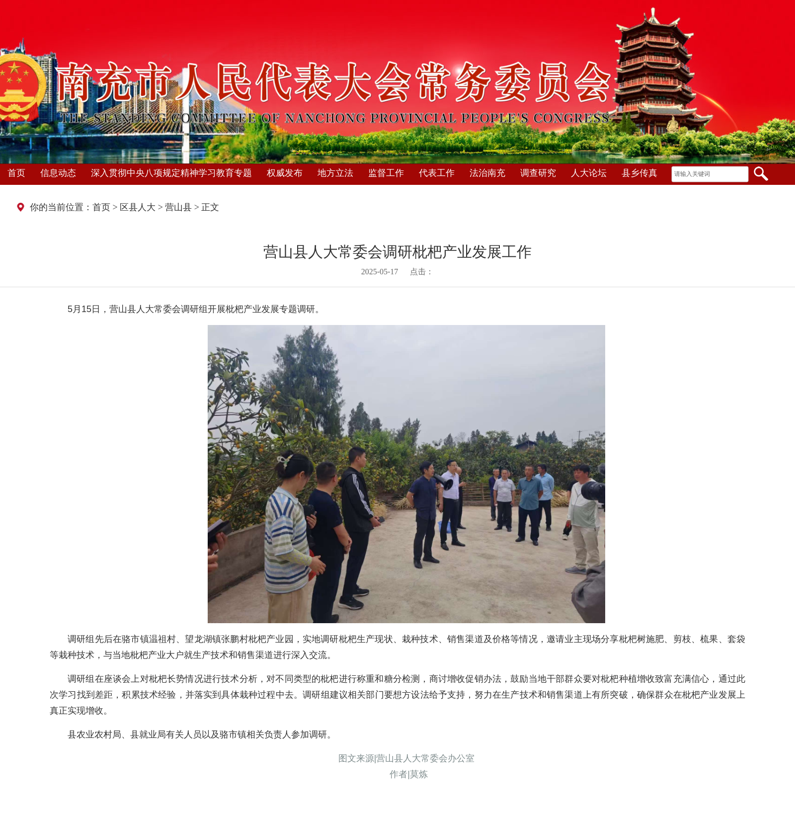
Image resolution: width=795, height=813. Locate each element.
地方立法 (335, 173)
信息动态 (58, 173)
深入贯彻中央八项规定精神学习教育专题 (171, 173)
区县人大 (138, 207)
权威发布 (285, 173)
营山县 (178, 207)
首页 (16, 173)
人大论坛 (589, 173)
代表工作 (437, 173)
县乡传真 (639, 173)
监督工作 (386, 173)
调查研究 (538, 173)
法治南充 (487, 173)
